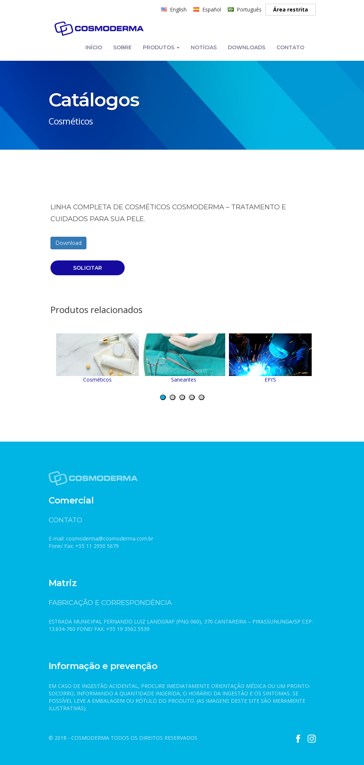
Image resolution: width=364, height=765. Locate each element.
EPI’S (270, 358)
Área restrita (290, 9)
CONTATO (290, 47)
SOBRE (122, 47)
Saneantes (183, 358)
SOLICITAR (87, 268)
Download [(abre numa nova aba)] (68, 243)
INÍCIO (93, 47)
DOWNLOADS (246, 47)
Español (211, 9)
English (178, 9)
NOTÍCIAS (204, 47)
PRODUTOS (161, 47)
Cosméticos (97, 358)
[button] (163, 397)
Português (249, 9)
